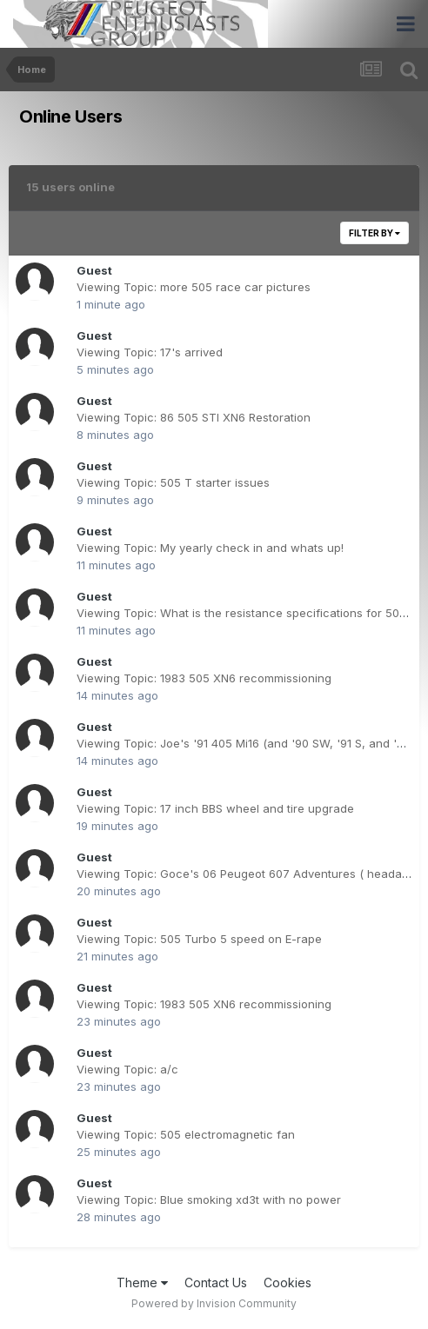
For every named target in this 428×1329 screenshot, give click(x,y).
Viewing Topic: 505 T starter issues (173, 482)
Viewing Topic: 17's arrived (150, 352)
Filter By (374, 233)
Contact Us (215, 1282)
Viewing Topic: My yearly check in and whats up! (210, 548)
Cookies (287, 1282)
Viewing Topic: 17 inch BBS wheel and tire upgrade (215, 808)
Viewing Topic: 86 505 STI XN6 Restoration (194, 417)
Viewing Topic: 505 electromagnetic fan (186, 1134)
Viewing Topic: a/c (127, 1069)
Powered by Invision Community (214, 1303)
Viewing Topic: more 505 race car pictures (194, 287)
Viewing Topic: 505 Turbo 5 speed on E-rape (199, 939)
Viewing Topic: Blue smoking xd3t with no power (209, 1199)
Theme (142, 1282)
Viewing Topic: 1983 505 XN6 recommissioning (204, 678)
